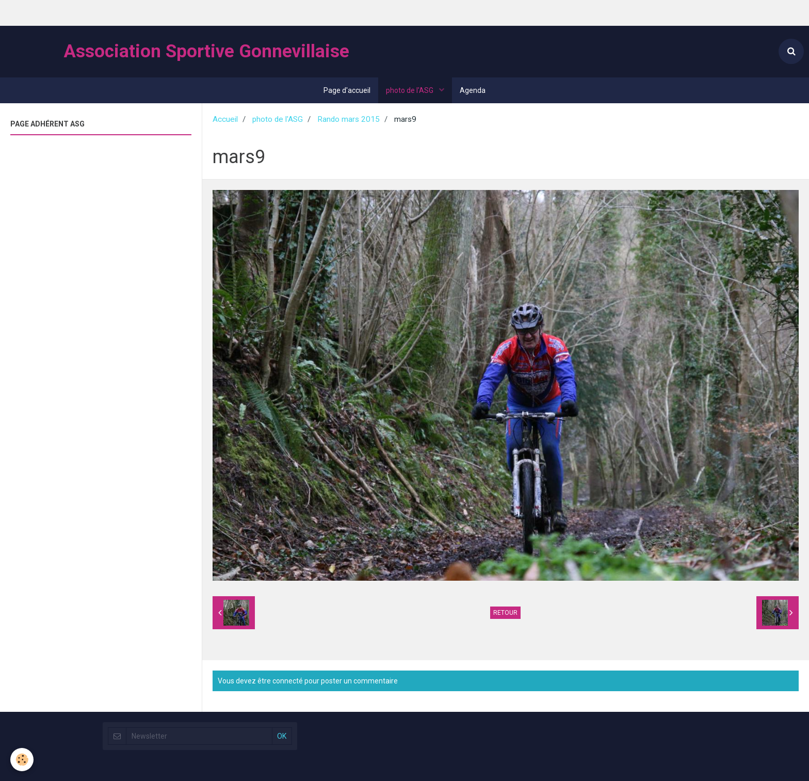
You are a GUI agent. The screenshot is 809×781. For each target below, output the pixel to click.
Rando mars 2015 (348, 119)
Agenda (473, 90)
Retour (505, 612)
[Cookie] (22, 759)
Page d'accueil (346, 90)
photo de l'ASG (410, 90)
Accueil (225, 119)
